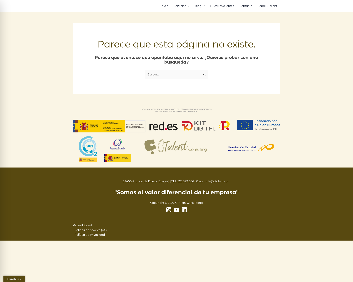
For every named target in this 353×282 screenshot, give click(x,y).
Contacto (245, 6)
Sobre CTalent (267, 6)
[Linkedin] (184, 210)
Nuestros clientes (222, 6)
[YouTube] (176, 210)
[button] (187, 6)
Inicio (164, 6)
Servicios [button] (181, 6)
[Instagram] (169, 210)
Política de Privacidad (89, 234)
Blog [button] (200, 6)
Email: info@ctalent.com (213, 181)
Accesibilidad (82, 225)
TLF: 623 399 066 (183, 181)
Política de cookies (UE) (90, 230)
